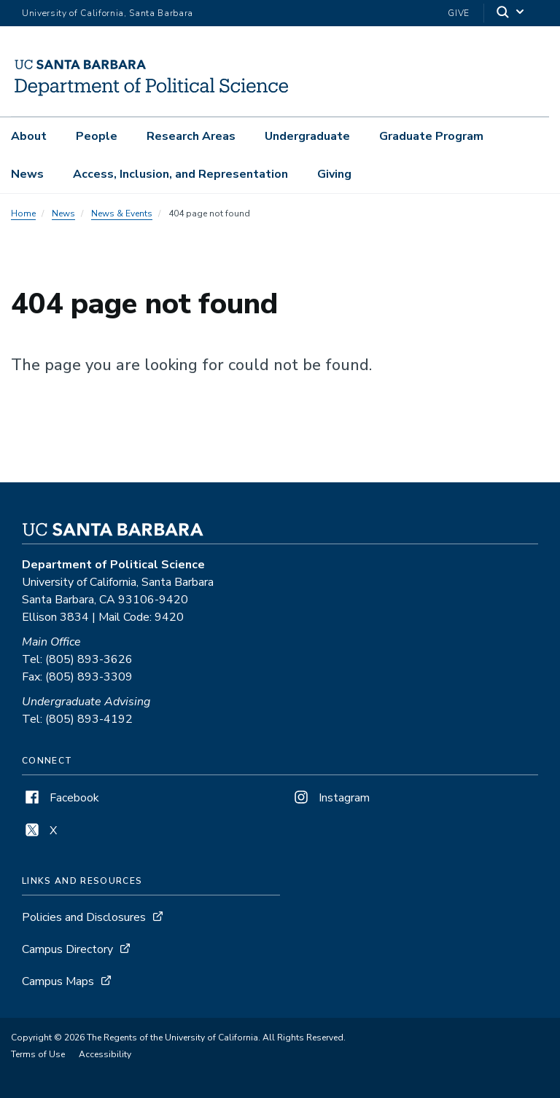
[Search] (511, 13)
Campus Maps (58, 981)
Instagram (330, 798)
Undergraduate (307, 136)
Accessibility (105, 1054)
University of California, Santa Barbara (107, 13)
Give (459, 13)
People (96, 136)
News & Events (121, 213)
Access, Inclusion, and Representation (180, 174)
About (29, 136)
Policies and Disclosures (84, 917)
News (27, 174)
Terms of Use (38, 1054)
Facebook (60, 798)
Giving (334, 174)
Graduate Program (431, 136)
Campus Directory (67, 949)
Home (23, 213)
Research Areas (191, 136)
